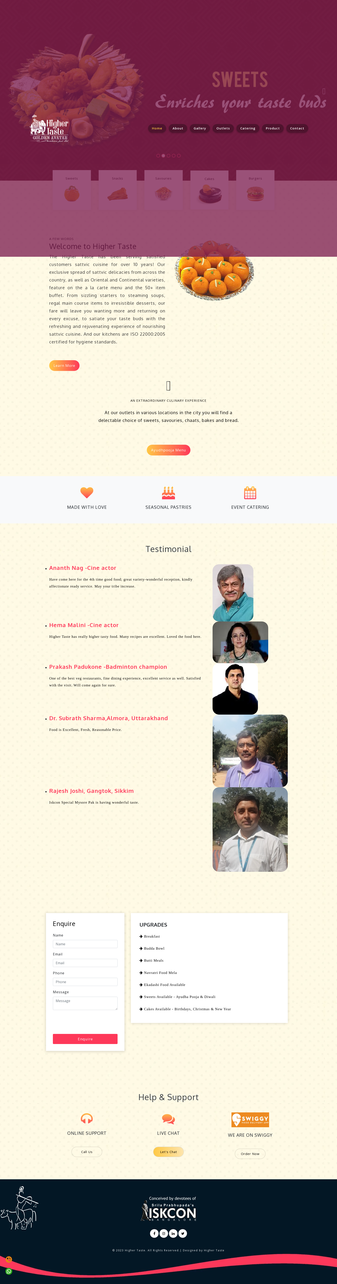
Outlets (223, 128)
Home (159, 128)
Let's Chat (168, 1152)
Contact (297, 128)
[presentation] (85, 1021)
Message (61, 992)
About (178, 128)
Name (58, 935)
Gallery (200, 128)
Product (273, 128)
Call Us (87, 1152)
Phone (58, 973)
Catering (248, 128)
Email (58, 954)
